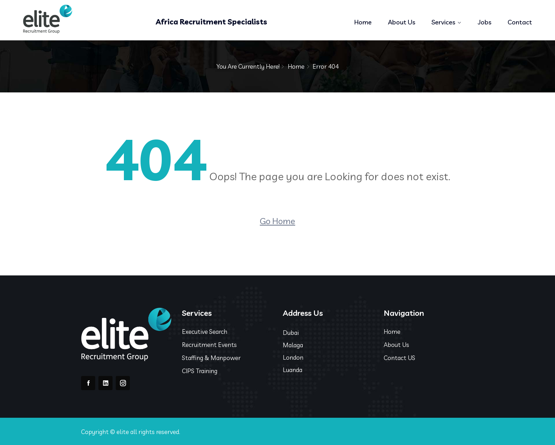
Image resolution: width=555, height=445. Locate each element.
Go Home (277, 221)
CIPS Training (199, 371)
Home (363, 22)
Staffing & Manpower (211, 357)
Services (443, 22)
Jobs (484, 22)
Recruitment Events (209, 344)
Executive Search (204, 331)
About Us (401, 22)
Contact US (399, 357)
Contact (520, 22)
